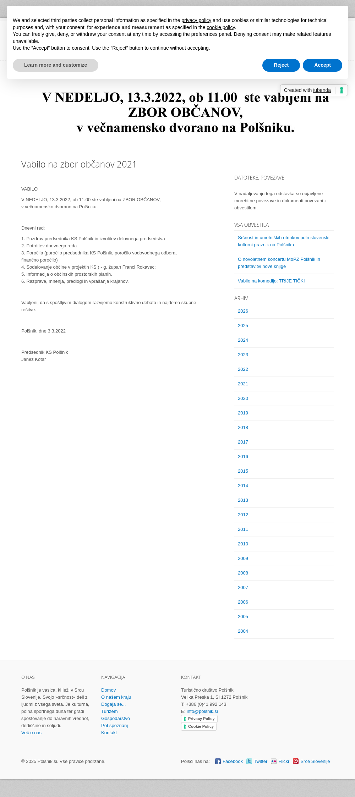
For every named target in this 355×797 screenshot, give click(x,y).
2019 (243, 413)
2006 (243, 602)
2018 (243, 427)
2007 (243, 587)
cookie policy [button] (221, 27)
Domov (108, 690)
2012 (243, 514)
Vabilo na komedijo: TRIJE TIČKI (271, 281)
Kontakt (109, 732)
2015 (243, 471)
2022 (243, 369)
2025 (243, 325)
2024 (243, 340)
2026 (243, 311)
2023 (243, 354)
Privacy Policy (201, 718)
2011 (243, 529)
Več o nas (31, 732)
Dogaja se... (113, 704)
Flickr (283, 761)
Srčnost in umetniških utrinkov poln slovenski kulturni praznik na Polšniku (283, 241)
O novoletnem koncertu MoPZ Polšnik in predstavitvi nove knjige (279, 263)
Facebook (233, 761)
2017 (243, 442)
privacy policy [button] (196, 20)
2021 (243, 383)
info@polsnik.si (202, 711)
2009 (243, 558)
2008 (243, 573)
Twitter (260, 761)
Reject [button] (281, 65)
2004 (243, 631)
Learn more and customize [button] (55, 65)
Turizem (109, 711)
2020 (243, 398)
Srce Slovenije (315, 761)
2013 (243, 500)
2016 (243, 456)
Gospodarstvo (115, 718)
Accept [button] (322, 65)
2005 (243, 616)
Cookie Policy (201, 726)
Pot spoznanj (114, 725)
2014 (243, 485)
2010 (243, 543)
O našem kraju (116, 697)
